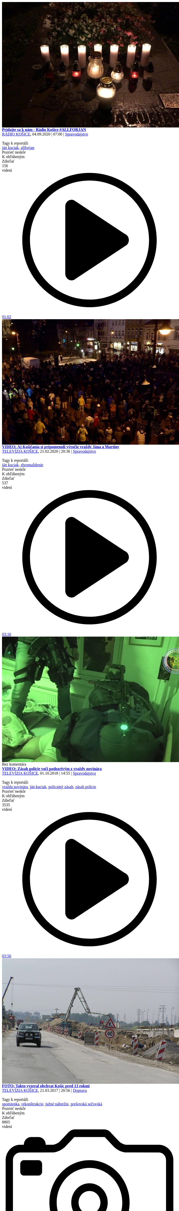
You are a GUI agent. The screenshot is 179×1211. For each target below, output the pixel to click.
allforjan (27, 148)
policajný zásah (60, 787)
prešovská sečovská (86, 1104)
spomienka (10, 1104)
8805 (7, 1124)
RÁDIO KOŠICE (16, 134)
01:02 (89, 315)
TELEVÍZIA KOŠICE (20, 451)
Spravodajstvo (76, 134)
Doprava (80, 1090)
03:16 (89, 632)
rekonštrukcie (32, 1104)
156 (7, 168)
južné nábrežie (57, 1104)
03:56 (89, 954)
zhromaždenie (32, 465)
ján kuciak (10, 148)
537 (7, 485)
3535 (7, 807)
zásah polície (85, 787)
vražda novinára (15, 787)
